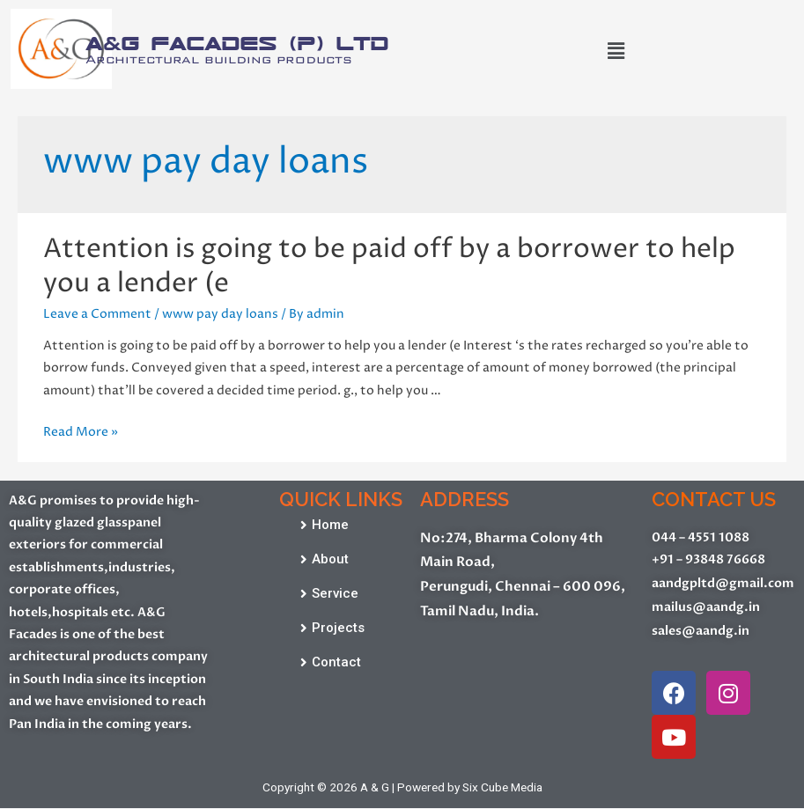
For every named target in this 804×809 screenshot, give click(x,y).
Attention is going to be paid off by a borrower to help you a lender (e (389, 267)
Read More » (80, 432)
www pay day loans (220, 314)
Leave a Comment (97, 314)
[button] (324, 525)
